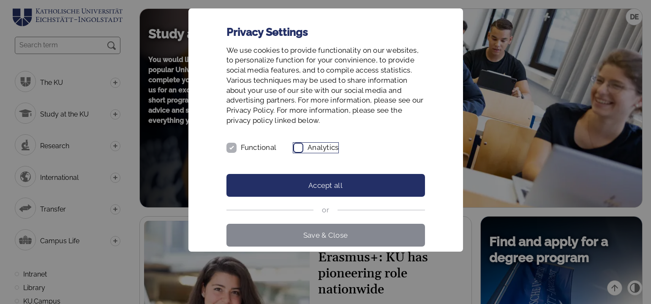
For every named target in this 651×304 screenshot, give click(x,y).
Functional (259, 147)
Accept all (325, 185)
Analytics (323, 147)
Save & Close (325, 235)
